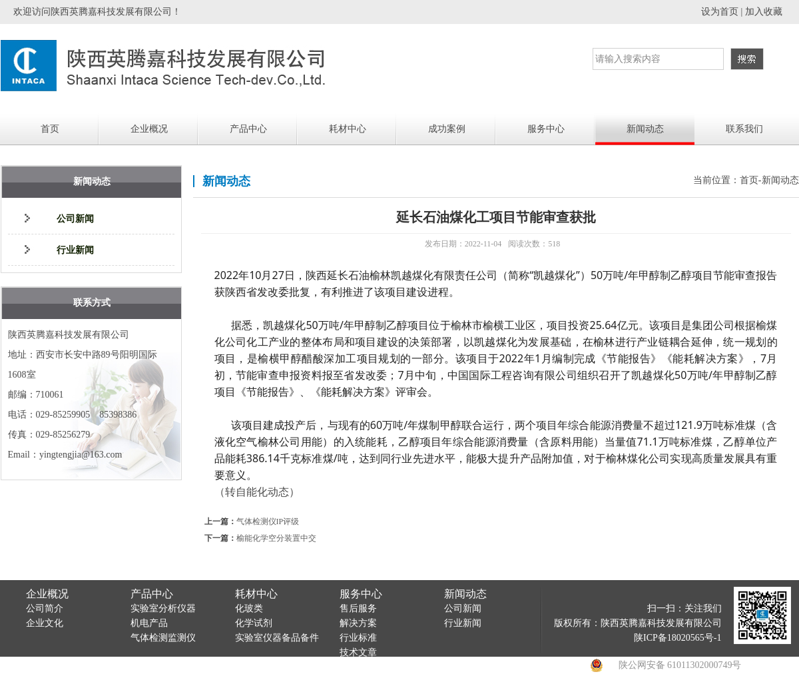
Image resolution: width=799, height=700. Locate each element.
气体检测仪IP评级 (268, 521)
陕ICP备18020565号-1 (677, 638)
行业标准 (358, 638)
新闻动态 (645, 129)
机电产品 (149, 623)
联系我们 (744, 129)
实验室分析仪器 (163, 608)
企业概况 (149, 129)
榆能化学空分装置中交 (276, 538)
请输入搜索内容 (628, 59)
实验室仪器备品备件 (277, 638)
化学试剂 (253, 623)
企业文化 (44, 623)
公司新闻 (75, 219)
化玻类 (249, 608)
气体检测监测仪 (163, 638)
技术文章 (358, 652)
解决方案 (358, 623)
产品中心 (248, 129)
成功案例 (446, 129)
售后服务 (358, 608)
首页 (50, 129)
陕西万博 (619, 692)
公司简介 (44, 608)
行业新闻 (75, 250)
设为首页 (719, 12)
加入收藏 (763, 12)
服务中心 (546, 129)
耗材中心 (347, 129)
